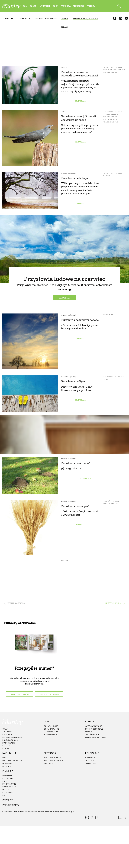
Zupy (4, 781)
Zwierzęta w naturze (53, 761)
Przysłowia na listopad (75, 178)
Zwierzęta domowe (53, 758)
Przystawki (7, 778)
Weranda (25, 18)
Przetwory (7, 792)
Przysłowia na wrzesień (75, 463)
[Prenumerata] (120, 817)
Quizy (55, 6)
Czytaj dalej (80, 101)
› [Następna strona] (114, 603)
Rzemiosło (90, 758)
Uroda (5, 758)
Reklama (6, 746)
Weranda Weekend (46, 18)
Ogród (33, 6)
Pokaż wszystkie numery (49, 694)
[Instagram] (121, 19)
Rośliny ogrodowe (94, 729)
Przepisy (91, 6)
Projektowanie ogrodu (96, 737)
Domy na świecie (51, 729)
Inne (4, 795)
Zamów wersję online (20, 694)
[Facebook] (115, 19)
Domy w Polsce (51, 726)
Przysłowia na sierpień (75, 506)
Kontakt (6, 749)
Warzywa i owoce (93, 726)
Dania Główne (9, 784)
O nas (4, 729)
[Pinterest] (127, 19)
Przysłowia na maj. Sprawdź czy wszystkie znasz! (78, 118)
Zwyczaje (65, 67)
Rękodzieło (78, 6)
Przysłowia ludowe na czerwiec (64, 278)
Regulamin (7, 735)
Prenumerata (10, 805)
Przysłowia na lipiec (73, 381)
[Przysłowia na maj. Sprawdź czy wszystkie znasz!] (30, 138)
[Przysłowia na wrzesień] (30, 475)
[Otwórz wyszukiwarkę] (119, 6)
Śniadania (7, 775)
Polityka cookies (10, 740)
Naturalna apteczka (12, 761)
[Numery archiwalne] (34, 646)
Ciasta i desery (9, 787)
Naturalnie (44, 6)
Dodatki (6, 790)
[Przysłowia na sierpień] (30, 527)
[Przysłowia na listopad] (30, 190)
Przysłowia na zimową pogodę (80, 320)
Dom (25, 6)
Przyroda (66, 6)
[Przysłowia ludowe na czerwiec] (64, 249)
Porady (88, 732)
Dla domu (7, 763)
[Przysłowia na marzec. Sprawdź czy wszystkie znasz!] (30, 85)
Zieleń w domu (92, 734)
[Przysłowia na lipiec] (30, 393)
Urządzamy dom (51, 732)
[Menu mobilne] (124, 6)
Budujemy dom (51, 734)
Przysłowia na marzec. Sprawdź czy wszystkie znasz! (79, 73)
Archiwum (7, 732)
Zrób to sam (90, 763)
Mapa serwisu (8, 743)
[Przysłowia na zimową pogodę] (30, 341)
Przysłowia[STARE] (68, 173)
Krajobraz (49, 763)
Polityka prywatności (12, 737)
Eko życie (6, 766)
